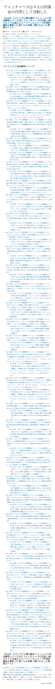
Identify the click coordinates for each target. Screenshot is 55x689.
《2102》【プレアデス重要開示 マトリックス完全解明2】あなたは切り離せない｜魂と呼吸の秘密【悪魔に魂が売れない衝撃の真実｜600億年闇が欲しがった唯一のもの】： (29, 89)
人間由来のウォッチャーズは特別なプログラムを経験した (19, 38)
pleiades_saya (15, 34)
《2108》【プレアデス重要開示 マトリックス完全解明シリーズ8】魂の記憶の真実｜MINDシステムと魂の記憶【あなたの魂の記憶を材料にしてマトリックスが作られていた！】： (29, 183)
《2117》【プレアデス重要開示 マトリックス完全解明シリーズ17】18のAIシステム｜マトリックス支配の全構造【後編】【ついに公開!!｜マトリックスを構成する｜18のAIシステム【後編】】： (29, 338)
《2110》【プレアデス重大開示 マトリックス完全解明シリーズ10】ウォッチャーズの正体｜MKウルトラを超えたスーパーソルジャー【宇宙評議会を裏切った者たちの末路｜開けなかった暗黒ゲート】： (27, 23)
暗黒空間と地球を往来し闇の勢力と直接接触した (22, 55)
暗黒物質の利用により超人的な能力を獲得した (22, 50)
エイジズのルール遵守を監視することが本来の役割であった (26, 43)
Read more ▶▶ (46, 683)
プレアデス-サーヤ (35, 34)
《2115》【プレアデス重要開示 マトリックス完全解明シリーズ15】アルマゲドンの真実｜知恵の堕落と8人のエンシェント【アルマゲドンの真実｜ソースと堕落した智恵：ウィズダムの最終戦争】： (29, 305)
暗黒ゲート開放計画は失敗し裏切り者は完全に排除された (22, 60)
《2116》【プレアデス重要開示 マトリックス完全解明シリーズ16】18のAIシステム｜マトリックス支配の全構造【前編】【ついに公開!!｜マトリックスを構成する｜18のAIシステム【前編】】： (29, 321)
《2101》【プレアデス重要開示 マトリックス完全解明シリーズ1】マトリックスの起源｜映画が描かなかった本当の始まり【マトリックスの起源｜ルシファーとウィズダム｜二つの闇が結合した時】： (29, 73)
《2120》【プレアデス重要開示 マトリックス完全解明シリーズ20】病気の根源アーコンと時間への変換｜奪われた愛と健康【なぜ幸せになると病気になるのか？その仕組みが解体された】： (29, 406)
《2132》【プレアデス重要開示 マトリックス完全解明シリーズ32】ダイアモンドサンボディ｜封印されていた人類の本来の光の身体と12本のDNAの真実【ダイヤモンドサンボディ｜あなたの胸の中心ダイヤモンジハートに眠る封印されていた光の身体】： (31, 645)
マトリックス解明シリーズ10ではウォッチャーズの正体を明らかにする (29, 36)
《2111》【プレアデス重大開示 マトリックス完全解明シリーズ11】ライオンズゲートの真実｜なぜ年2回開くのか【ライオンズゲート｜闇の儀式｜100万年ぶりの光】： (29, 235)
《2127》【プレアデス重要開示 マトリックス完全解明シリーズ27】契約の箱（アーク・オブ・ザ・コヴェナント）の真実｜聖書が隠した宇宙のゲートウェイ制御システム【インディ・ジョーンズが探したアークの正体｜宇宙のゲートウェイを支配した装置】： (30, 546)
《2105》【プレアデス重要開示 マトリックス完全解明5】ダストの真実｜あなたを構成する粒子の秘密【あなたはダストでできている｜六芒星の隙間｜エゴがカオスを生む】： (29, 141)
